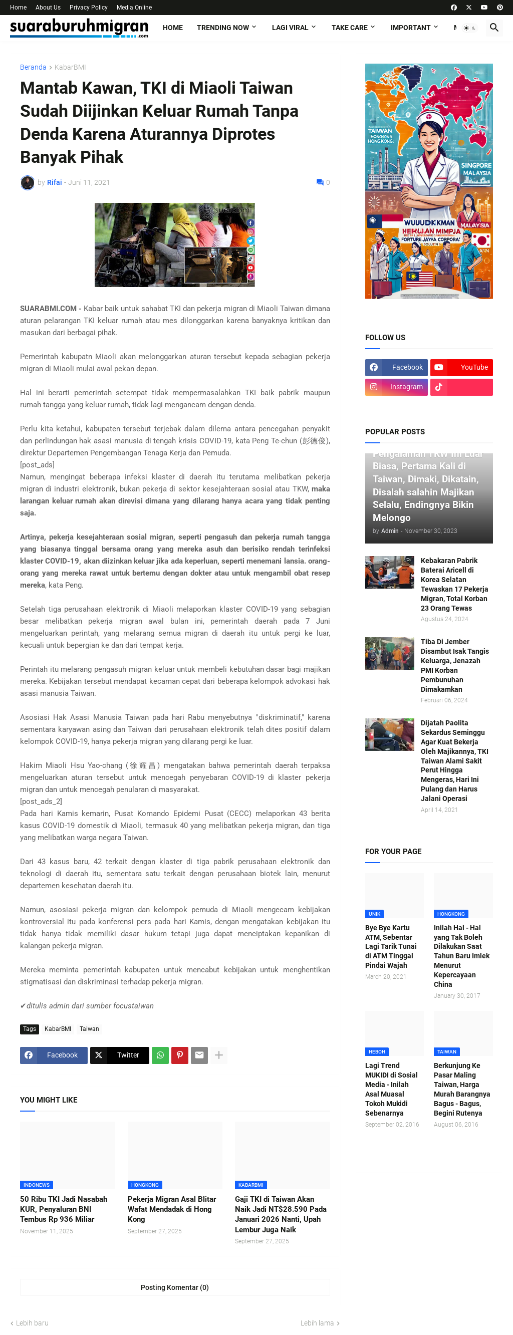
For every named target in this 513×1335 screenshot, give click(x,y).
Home (18, 7)
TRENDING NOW (223, 28)
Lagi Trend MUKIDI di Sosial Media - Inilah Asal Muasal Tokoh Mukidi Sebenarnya (391, 1089)
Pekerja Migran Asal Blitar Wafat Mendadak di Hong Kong (172, 1209)
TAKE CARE (350, 28)
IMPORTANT (411, 28)
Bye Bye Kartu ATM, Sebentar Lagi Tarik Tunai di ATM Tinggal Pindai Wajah (391, 947)
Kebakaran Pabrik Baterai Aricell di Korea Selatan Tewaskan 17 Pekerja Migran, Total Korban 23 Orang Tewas (454, 584)
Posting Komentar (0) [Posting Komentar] (175, 1287)
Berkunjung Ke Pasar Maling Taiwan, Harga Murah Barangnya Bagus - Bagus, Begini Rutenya (462, 1089)
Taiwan (89, 1028)
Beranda (33, 67)
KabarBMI (70, 67)
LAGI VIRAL (290, 28)
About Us (48, 7)
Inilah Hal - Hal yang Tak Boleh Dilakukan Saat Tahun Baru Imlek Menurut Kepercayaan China (461, 956)
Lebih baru (32, 1323)
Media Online (134, 7)
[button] (469, 28)
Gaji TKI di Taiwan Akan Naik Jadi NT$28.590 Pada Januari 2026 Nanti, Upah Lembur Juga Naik (281, 1214)
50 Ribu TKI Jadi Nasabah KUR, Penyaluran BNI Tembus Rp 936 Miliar (63, 1209)
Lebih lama (317, 1323)
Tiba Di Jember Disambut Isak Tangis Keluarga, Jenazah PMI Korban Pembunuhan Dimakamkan (455, 665)
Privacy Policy (89, 7)
